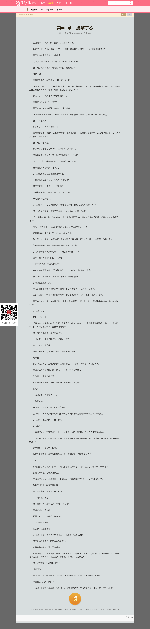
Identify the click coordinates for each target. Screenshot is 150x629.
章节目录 (49, 10)
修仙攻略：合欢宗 (37, 10)
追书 (123, 15)
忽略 (129, 15)
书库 (43, 3)
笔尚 (33, 3)
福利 (50, 3)
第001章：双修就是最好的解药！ (43, 609)
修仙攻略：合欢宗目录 (73, 609)
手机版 (68, 3)
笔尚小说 (23, 3)
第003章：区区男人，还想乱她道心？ (105, 609)
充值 (58, 3)
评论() (130, 617)
